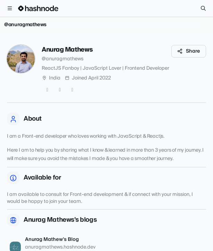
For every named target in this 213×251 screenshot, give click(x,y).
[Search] (203, 8)
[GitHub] (59, 90)
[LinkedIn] (72, 90)
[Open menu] (9, 8)
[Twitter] (47, 90)
